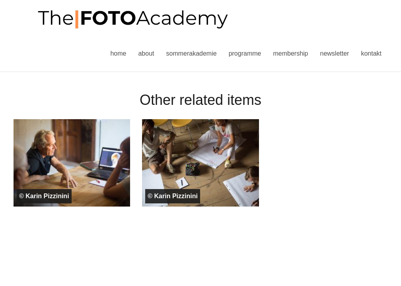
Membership (290, 53)
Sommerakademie (191, 53)
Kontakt (371, 53)
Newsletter (334, 53)
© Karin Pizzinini (44, 196)
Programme (245, 53)
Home (118, 53)
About (146, 53)
